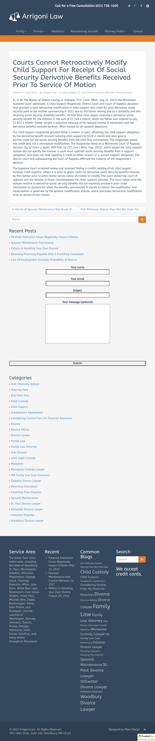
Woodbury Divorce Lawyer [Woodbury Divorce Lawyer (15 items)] (91, 703)
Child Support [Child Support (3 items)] (89, 577)
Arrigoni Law (36, 16)
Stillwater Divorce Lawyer (118, 92)
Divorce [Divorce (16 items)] (102, 594)
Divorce (39, 31)
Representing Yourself (84, 31)
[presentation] (38, 353)
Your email (77, 281)
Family (21, 31)
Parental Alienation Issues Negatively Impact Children (44, 237)
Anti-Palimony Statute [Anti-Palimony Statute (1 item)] (91, 563)
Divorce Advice (20, 429)
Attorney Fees (19, 389)
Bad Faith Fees (20, 395)
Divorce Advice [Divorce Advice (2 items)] (88, 600)
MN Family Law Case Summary (30, 475)
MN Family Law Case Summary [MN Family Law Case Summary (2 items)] (95, 638)
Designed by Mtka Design (124, 729)
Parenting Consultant (24, 486)
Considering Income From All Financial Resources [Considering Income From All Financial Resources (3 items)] (93, 589)
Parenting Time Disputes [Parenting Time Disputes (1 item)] (91, 655)
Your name (77, 269)
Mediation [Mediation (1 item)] (85, 629)
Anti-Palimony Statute (25, 384)
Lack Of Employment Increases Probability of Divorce (44, 259)
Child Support (69, 92)
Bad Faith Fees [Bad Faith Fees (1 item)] (101, 567)
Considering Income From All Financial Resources (41, 418)
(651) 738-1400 (106, 5)
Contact (138, 31)
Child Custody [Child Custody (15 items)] (94, 572)
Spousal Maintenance (24, 498)
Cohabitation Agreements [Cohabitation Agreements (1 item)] (92, 581)
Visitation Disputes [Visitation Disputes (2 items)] (91, 691)
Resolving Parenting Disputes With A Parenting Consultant (47, 254)
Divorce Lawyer (20, 435)
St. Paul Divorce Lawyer (90, 92)
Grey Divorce (19, 452)
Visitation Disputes (22, 515)
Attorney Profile (115, 31)
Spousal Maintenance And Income (32, 242)
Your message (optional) (77, 304)
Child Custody (19, 401)
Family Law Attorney (24, 446)
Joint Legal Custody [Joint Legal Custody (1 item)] (97, 625)
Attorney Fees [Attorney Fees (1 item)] (86, 567)
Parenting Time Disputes (26, 492)
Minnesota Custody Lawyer (28, 469)
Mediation (57, 31)
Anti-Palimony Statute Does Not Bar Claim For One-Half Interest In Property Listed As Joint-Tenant (113, 209)
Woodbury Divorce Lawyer (27, 520)
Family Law (18, 441)
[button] (146, 737)
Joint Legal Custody (23, 458)
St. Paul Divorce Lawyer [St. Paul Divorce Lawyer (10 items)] (94, 670)
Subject (77, 293)
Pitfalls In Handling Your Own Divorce (34, 248)
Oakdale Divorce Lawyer (26, 481)
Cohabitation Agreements (27, 412)
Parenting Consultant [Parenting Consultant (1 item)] (90, 651)
